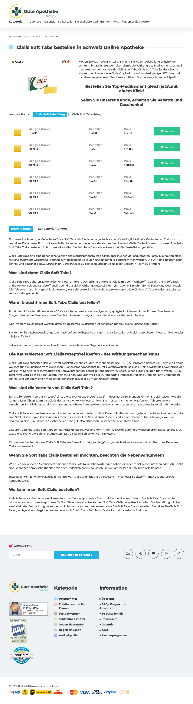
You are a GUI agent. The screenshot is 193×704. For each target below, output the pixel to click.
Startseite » (15, 36)
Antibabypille (68, 635)
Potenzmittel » (31, 36)
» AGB (103, 630)
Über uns (35, 21)
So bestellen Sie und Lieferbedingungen (84, 21)
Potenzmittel (68, 598)
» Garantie (106, 624)
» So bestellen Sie (111, 613)
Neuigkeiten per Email (76, 555)
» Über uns (106, 598)
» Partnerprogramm (113, 635)
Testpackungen (69, 613)
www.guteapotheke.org (45, 686)
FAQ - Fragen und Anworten (131, 21)
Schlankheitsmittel (72, 619)
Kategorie (18, 21)
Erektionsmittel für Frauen (72, 606)
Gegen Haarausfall (71, 624)
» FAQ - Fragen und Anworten (112, 606)
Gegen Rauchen (70, 630)
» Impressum (108, 619)
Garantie (49, 21)
